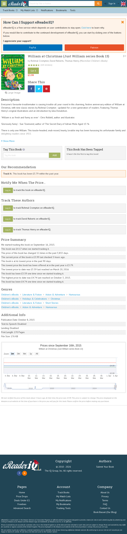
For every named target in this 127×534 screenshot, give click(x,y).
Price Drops (22, 496)
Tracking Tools (63, 508)
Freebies (22, 504)
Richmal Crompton (40, 60)
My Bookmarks (63, 504)
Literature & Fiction (32, 294)
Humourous (74, 294)
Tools (72, 10)
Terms (105, 500)
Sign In (109, 3)
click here (31, 532)
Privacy (105, 496)
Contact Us (105, 508)
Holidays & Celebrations (34, 298)
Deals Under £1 (22, 500)
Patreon (94, 47)
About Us (105, 492)
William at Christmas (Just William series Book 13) (68, 56)
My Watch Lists (30, 10)
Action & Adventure (55, 294)
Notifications (47, 10)
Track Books (11, 10)
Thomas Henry (72, 60)
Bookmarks (61, 10)
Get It (33, 70)
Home (22, 492)
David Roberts (57, 60)
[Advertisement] (63, 430)
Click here (86, 27)
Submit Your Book (105, 466)
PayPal (32, 47)
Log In (8, 190)
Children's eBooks (10, 294)
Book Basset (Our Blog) (105, 512)
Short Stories (51, 302)
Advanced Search (22, 508)
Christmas (55, 298)
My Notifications (63, 500)
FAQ (105, 504)
